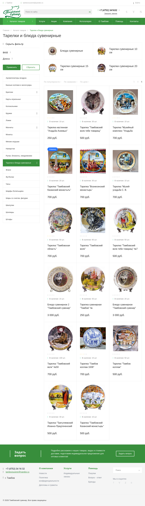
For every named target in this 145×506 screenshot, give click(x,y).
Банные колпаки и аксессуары (19, 85)
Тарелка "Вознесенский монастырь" (92, 188)
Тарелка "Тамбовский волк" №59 (58, 365)
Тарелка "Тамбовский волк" (91, 247)
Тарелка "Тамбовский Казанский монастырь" (92, 424)
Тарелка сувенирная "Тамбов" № (91, 306)
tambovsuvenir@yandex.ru (33, 3)
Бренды (92, 482)
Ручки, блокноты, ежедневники (19, 156)
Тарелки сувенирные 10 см (123, 51)
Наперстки (10, 149)
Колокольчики (12, 106)
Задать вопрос (125, 453)
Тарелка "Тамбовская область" (58, 247)
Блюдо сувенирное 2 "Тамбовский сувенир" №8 (59, 308)
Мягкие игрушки (12, 142)
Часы (8, 184)
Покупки (92, 473)
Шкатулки (10, 205)
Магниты (21, 127)
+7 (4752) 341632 (108, 10)
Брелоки (21, 92)
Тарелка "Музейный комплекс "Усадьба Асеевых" (123, 130)
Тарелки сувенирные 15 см (74, 68)
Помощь (93, 468)
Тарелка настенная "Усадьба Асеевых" (57, 129)
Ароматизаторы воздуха (16, 78)
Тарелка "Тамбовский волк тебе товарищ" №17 (91, 130)
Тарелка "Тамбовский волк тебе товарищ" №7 (125, 247)
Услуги (68, 468)
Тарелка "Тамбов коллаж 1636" (89, 365)
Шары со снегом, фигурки (17, 198)
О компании (46, 468)
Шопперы (10, 212)
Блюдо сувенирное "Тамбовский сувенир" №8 (124, 308)
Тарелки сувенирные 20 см (123, 68)
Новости (43, 473)
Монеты (9, 134)
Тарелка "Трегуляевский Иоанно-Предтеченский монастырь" (60, 426)
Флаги (8, 170)
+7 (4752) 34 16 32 (15, 468)
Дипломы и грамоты (48, 485)
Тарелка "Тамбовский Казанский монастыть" (59, 188)
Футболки (10, 177)
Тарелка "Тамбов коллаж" (122, 365)
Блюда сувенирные (71, 50)
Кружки (21, 113)
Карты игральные (13, 99)
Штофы (9, 219)
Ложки (8, 120)
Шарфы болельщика (14, 191)
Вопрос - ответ (95, 477)
